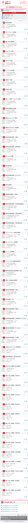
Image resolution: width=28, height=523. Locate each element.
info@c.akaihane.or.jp (7, 519)
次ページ (7, 20)
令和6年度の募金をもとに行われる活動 (10, 507)
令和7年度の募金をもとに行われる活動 (10, 505)
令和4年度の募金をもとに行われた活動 (10, 511)
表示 (25, 29)
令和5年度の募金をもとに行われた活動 (10, 509)
